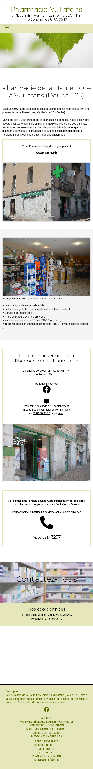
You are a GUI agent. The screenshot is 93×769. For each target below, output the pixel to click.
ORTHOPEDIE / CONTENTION (46, 725)
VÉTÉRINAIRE (46, 749)
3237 (47, 537)
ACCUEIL (46, 718)
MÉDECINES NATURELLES (46, 736)
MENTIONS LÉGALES (46, 760)
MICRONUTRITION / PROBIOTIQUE (46, 729)
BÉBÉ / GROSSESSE (46, 741)
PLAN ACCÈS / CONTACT (46, 756)
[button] (7, 50)
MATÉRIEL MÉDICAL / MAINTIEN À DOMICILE (46, 721)
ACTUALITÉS (46, 752)
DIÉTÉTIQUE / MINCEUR (46, 732)
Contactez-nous (46, 579)
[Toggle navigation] (7, 28)
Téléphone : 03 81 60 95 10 (46, 19)
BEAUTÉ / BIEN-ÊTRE (46, 745)
